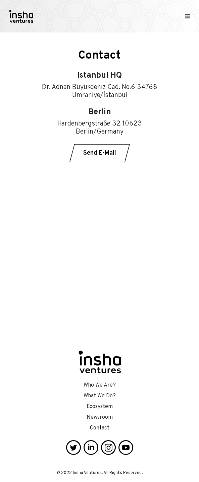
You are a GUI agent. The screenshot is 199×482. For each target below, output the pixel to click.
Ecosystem (100, 406)
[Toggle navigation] (187, 16)
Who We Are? (100, 385)
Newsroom (100, 417)
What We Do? (100, 396)
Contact (99, 428)
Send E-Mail (99, 153)
